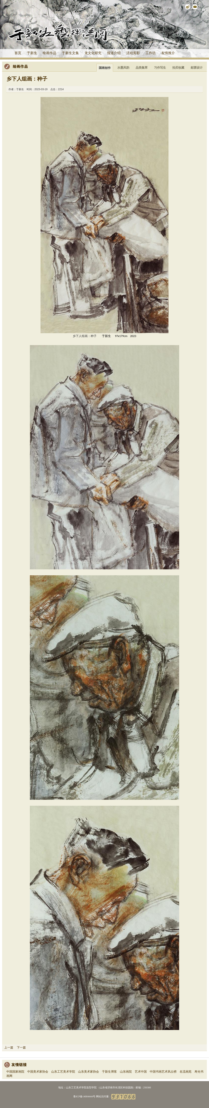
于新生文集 (70, 53)
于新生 (32, 53)
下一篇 (21, 1047)
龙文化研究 (93, 53)
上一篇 (8, 1047)
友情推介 (168, 53)
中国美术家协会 (37, 1071)
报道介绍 (114, 53)
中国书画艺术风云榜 (163, 1071)
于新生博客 (109, 1071)
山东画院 (126, 1071)
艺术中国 (141, 1071)
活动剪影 (133, 53)
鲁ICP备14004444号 (84, 1096)
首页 (18, 53)
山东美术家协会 (88, 1071)
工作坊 (150, 53)
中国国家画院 (15, 1071)
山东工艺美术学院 (63, 1071)
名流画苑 (186, 1071)
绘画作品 (49, 53)
